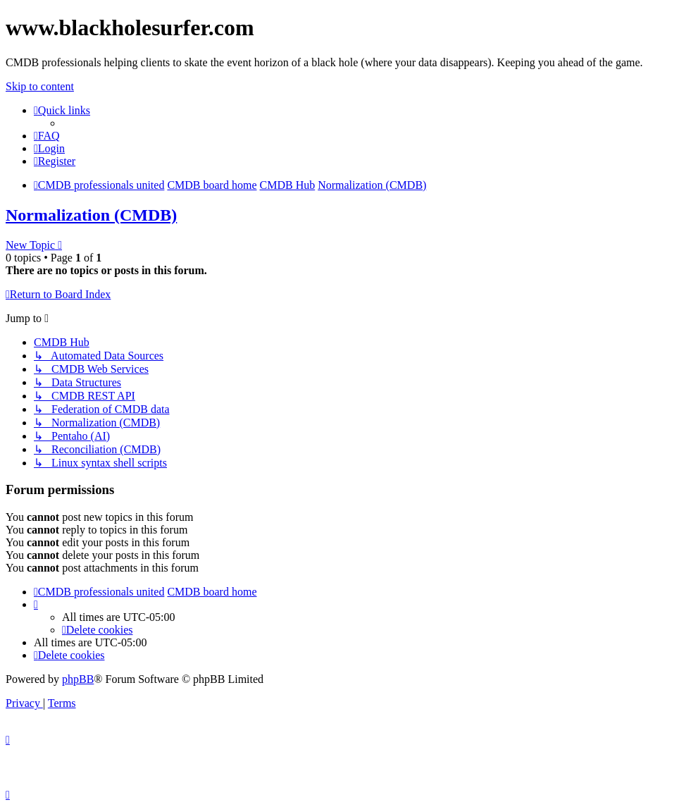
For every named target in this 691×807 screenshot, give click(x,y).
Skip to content (40, 86)
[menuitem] (47, 136)
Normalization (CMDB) (91, 215)
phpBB (78, 679)
